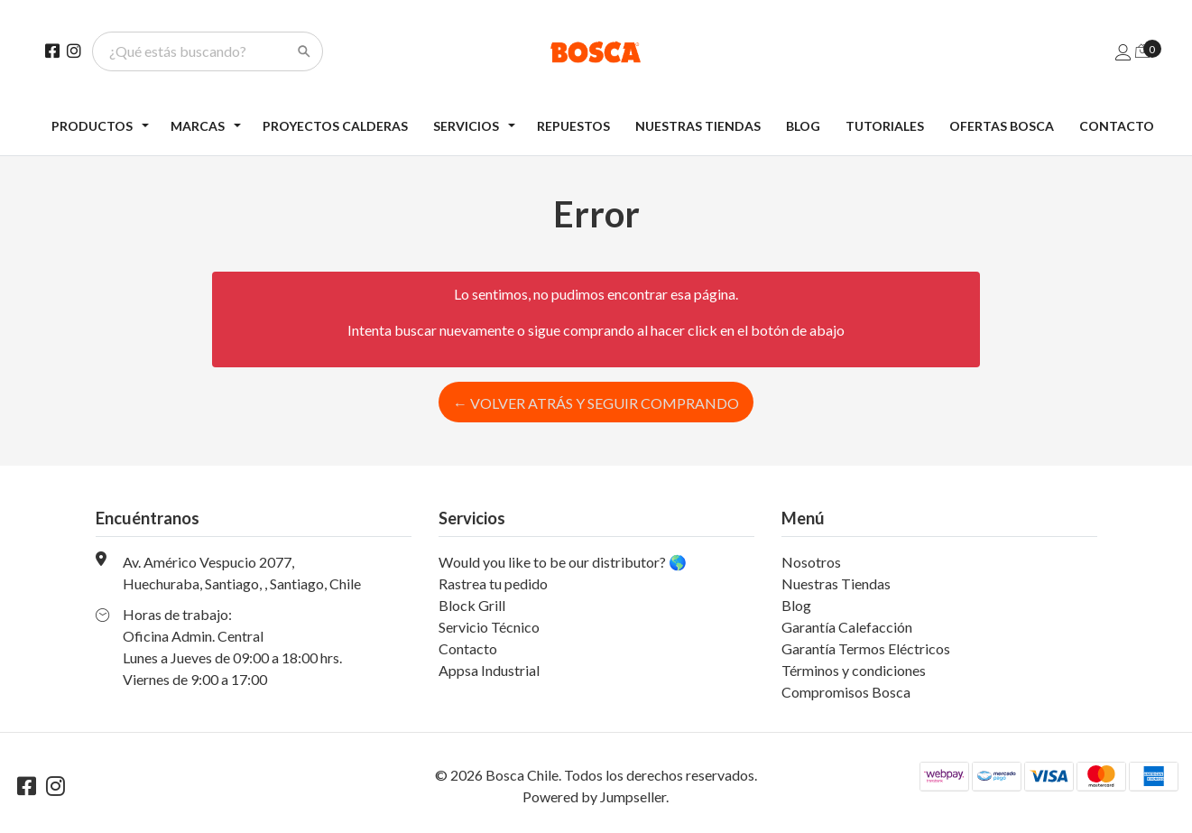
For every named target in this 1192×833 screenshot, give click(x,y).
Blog (803, 126)
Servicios (466, 126)
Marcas (198, 126)
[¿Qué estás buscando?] (196, 51)
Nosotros (811, 561)
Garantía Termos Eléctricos (865, 648)
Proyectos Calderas (335, 126)
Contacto (1116, 126)
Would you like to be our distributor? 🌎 (563, 561)
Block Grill (472, 605)
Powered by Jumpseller (594, 796)
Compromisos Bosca (845, 691)
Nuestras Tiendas (698, 126)
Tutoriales (884, 126)
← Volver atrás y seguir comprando (596, 403)
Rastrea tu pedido (493, 583)
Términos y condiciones (853, 670)
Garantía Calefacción (846, 626)
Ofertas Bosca (1001, 126)
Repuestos (573, 126)
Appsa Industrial (489, 670)
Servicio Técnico (489, 626)
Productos (92, 126)
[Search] (304, 51)
